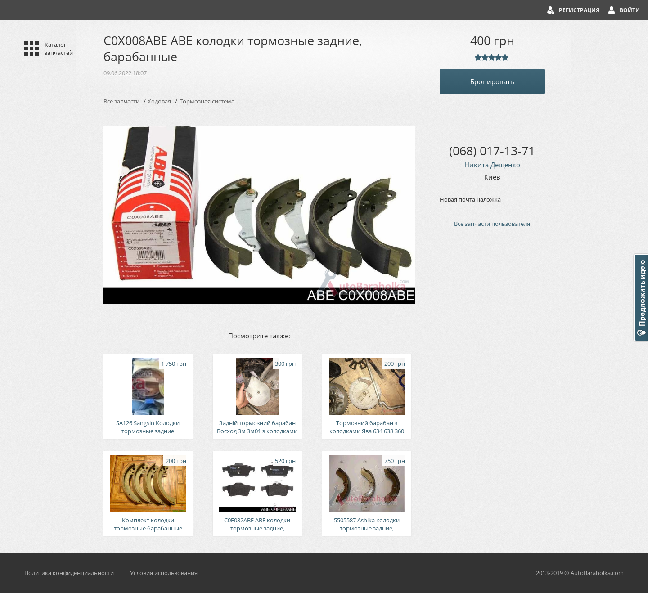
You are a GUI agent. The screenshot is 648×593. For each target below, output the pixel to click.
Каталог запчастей (59, 48)
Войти (630, 10)
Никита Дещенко (492, 164)
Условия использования (164, 573)
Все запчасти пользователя (492, 224)
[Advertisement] (492, 387)
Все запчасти (122, 101)
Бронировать (492, 81)
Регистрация (579, 10)
